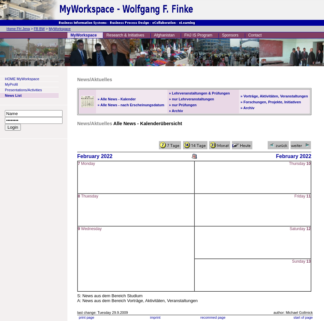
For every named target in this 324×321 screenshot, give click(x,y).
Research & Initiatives (125, 35)
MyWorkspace (60, 29)
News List (13, 95)
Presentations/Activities (23, 90)
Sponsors (230, 35)
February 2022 (95, 156)
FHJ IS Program (198, 35)
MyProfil (11, 84)
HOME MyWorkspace (22, 79)
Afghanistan (164, 35)
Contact (254, 35)
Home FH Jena (18, 29)
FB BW (39, 29)
